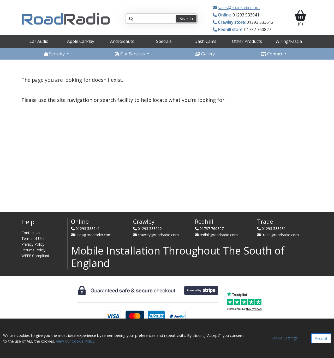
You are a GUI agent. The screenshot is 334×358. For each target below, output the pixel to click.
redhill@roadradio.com (219, 234)
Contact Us (30, 232)
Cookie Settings (284, 338)
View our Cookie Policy (75, 341)
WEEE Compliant (35, 255)
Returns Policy (33, 249)
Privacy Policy (32, 244)
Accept (321, 338)
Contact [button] (272, 54)
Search (186, 18)
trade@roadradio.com (280, 234)
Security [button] (55, 54)
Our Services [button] (130, 54)
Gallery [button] (205, 54)
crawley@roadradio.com (158, 234)
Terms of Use (33, 238)
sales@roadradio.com (239, 7)
